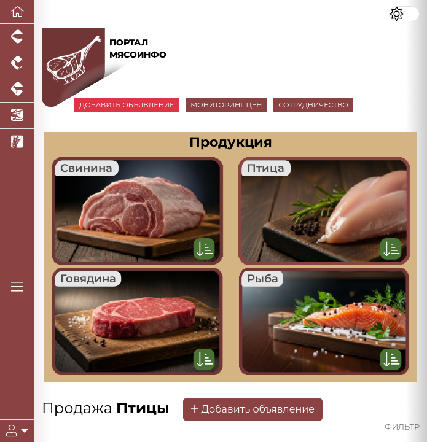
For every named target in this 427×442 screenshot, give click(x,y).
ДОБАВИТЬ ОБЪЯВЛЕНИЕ (126, 105)
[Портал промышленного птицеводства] (17, 63)
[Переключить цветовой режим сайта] (404, 13)
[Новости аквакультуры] (17, 116)
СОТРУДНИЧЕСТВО (313, 105)
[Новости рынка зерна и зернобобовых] (17, 142)
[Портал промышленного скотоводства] (17, 89)
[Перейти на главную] (17, 12)
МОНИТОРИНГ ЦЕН (226, 105)
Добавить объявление (253, 409)
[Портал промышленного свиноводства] (17, 37)
